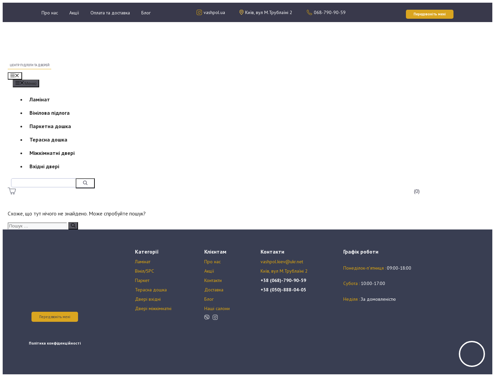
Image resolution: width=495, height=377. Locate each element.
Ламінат (39, 99)
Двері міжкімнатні (153, 308)
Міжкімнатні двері (52, 153)
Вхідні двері (44, 166)
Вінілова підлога (49, 112)
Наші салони (217, 308)
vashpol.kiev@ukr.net (282, 262)
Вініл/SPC (144, 271)
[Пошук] (85, 183)
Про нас (50, 13)
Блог (146, 13)
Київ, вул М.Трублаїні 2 (284, 271)
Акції (74, 13)
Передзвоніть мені (54, 316)
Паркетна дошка (50, 126)
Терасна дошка (48, 139)
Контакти (213, 280)
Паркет (142, 280)
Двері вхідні (148, 299)
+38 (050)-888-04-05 (283, 290)
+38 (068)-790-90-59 (283, 280)
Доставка (213, 290)
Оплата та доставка (110, 13)
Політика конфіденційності (55, 343)
